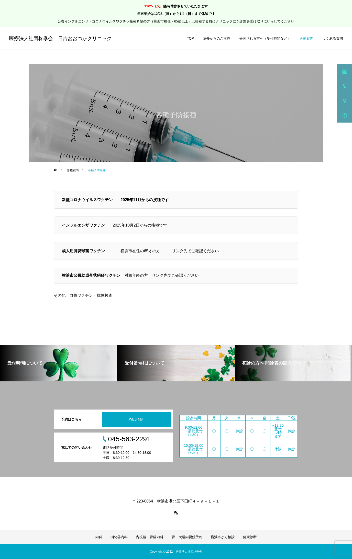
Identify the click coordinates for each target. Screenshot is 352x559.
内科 (98, 537)
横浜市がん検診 (223, 537)
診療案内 (306, 38)
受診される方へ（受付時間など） (265, 38)
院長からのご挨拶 (216, 38)
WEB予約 (136, 419)
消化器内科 (119, 537)
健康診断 (250, 537)
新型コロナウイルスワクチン (87, 200)
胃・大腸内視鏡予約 (187, 537)
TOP (190, 38)
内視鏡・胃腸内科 (149, 537)
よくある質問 (332, 38)
